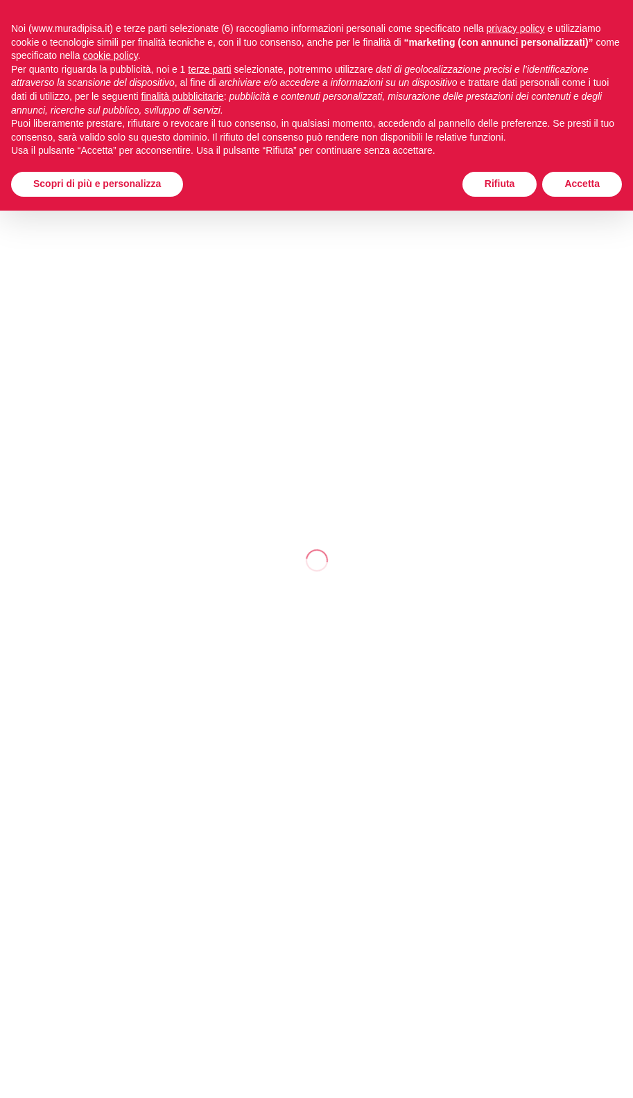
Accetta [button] (582, 183)
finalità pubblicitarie (182, 96)
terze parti (209, 69)
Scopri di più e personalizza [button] (97, 183)
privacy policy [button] (516, 28)
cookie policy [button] (110, 55)
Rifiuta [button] (500, 183)
